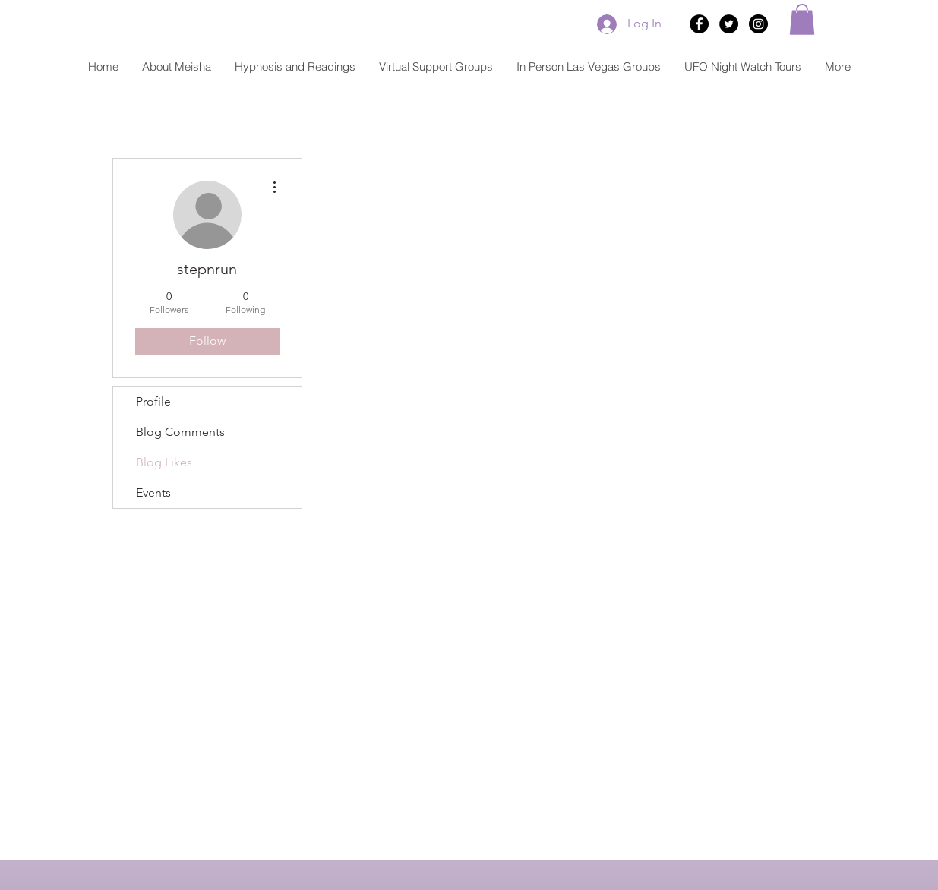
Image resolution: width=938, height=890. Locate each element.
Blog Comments (180, 431)
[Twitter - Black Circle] (728, 23)
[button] (802, 19)
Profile (153, 401)
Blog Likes (164, 462)
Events (153, 492)
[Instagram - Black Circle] (758, 23)
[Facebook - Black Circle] (699, 23)
